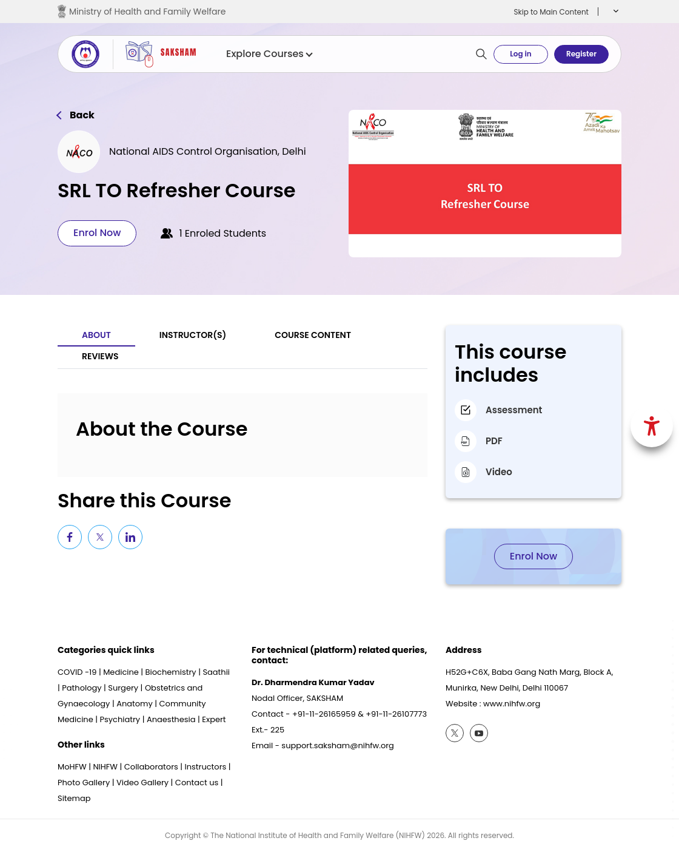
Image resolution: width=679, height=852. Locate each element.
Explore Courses (269, 54)
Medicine (121, 672)
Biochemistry (171, 672)
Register (581, 54)
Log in (520, 54)
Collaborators (151, 767)
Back (82, 115)
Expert (214, 719)
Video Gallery (142, 782)
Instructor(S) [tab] (192, 335)
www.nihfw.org (511, 703)
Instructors (206, 767)
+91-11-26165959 (324, 714)
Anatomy (134, 703)
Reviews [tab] (100, 356)
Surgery (123, 688)
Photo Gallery (84, 782)
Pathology (81, 688)
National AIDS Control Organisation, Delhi (207, 151)
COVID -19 (77, 672)
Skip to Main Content (551, 12)
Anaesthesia (171, 719)
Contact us (196, 782)
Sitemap (74, 798)
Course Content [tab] (313, 335)
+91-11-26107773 (396, 714)
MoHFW (72, 767)
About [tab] (96, 335)
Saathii (216, 672)
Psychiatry (119, 719)
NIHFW (105, 767)
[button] (614, 11)
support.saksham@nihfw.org (337, 745)
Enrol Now (97, 233)
